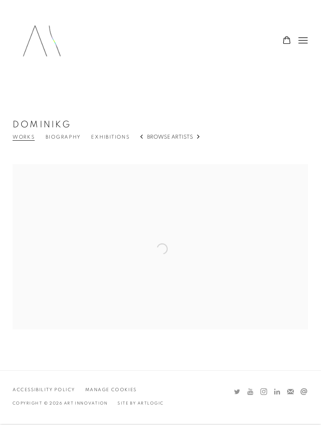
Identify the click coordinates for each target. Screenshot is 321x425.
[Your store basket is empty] (287, 41)
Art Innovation (42, 41)
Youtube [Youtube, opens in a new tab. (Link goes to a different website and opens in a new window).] (250, 392)
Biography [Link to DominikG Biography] (63, 136)
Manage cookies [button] (111, 389)
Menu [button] (302, 41)
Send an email (304, 392)
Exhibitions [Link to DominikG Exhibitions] (110, 136)
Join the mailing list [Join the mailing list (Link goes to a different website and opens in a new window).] (290, 392)
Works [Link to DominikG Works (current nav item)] (24, 136)
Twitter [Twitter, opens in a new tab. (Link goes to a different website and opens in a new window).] (237, 392)
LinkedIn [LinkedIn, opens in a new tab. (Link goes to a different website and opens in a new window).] (277, 392)
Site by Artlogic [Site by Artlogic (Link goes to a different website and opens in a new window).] (140, 403)
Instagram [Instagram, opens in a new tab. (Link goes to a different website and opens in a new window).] (264, 392)
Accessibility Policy (44, 389)
